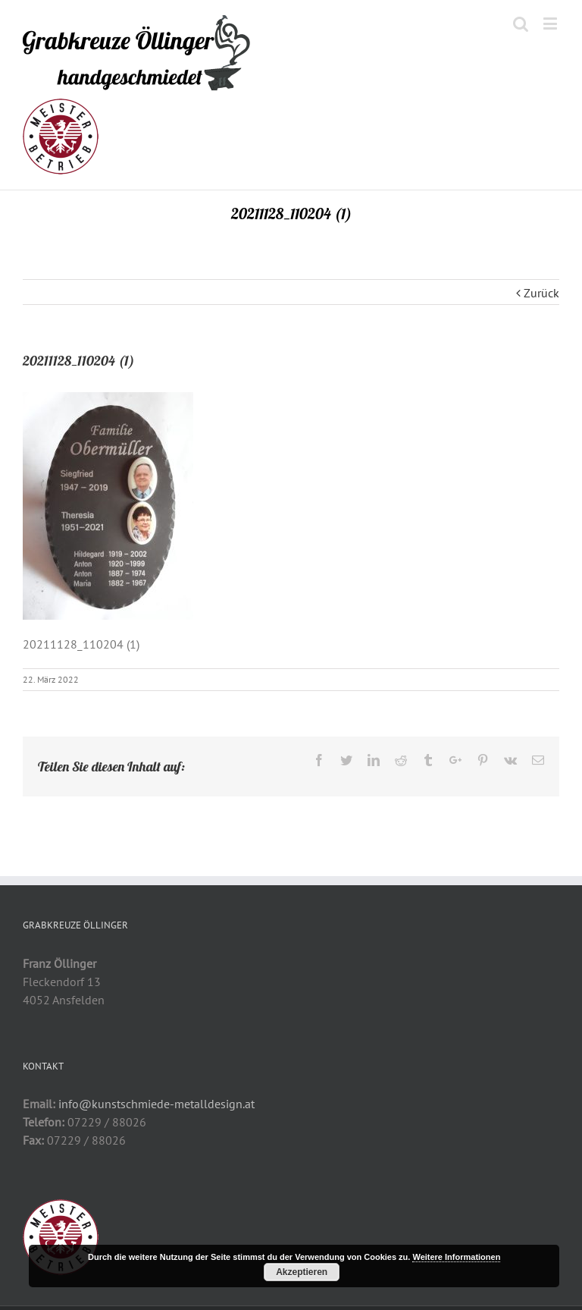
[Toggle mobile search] (520, 23)
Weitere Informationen (456, 1256)
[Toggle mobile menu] (551, 23)
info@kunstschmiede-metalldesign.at (156, 1103)
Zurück (541, 292)
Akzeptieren (301, 1272)
